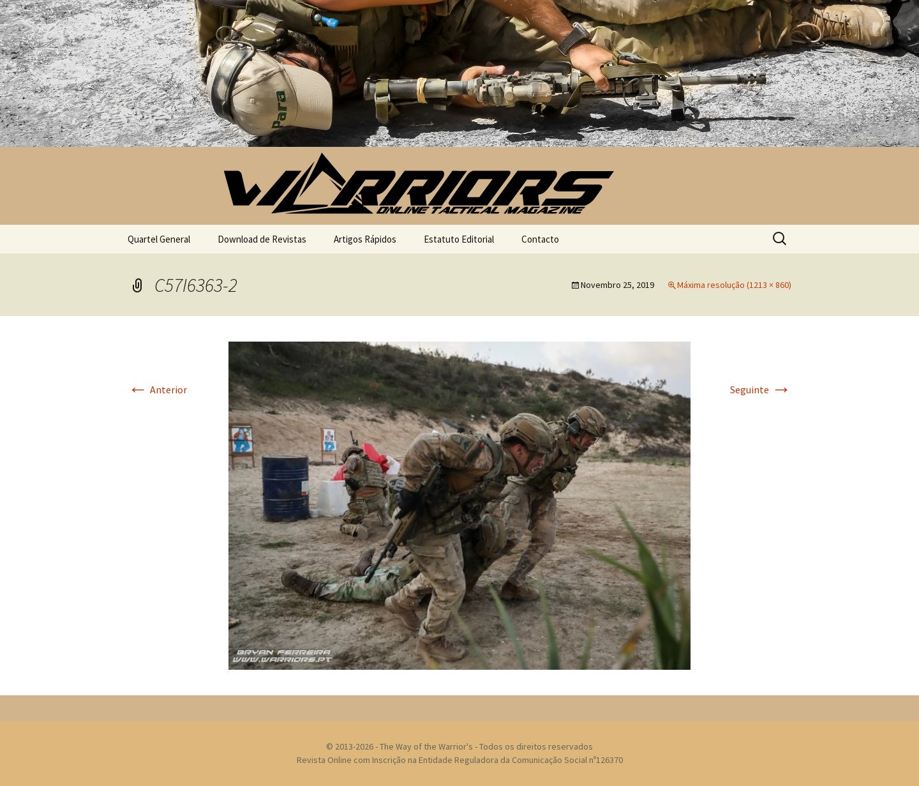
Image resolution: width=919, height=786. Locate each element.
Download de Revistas (262, 239)
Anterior (157, 389)
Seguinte (760, 389)
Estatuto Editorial (459, 239)
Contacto (540, 239)
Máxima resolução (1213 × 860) (734, 285)
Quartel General (159, 239)
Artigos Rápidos (365, 239)
